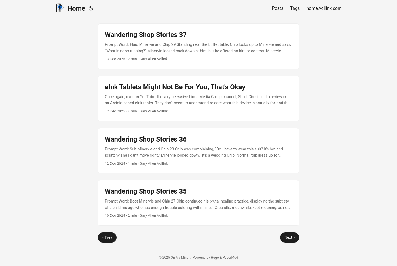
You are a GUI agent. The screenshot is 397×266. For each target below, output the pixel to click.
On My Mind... (181, 258)
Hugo (215, 258)
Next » (290, 237)
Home (70, 8)
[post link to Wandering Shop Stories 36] (198, 150)
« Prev (107, 237)
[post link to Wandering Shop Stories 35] (198, 202)
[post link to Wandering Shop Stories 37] (198, 46)
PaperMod (230, 258)
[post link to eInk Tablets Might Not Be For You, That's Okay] (198, 98)
